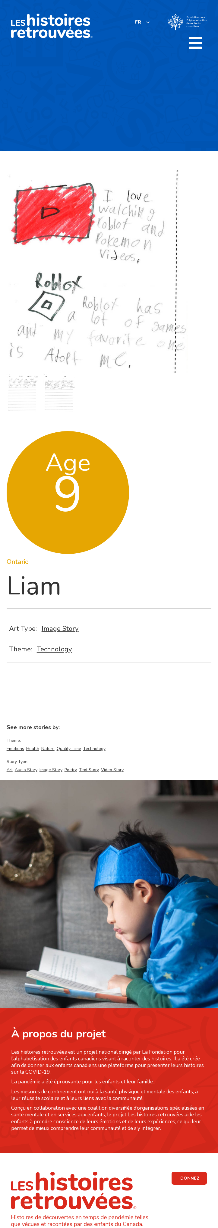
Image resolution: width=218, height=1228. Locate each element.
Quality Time (69, 749)
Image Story (60, 628)
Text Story (89, 770)
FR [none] (138, 22)
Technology (54, 649)
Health (32, 749)
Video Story (112, 770)
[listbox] (142, 22)
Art (10, 770)
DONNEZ (190, 1178)
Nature (48, 749)
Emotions (15, 749)
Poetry (71, 770)
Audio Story (26, 770)
